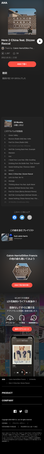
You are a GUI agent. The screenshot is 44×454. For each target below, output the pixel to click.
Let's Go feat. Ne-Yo (16, 177)
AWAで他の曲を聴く (21, 285)
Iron (10, 156)
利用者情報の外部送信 (9, 427)
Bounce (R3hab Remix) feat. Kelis (21, 188)
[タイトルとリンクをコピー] (29, 217)
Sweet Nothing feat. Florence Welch (22, 167)
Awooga (11, 181)
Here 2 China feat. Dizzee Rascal (19, 383)
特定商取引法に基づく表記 (29, 427)
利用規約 (5, 423)
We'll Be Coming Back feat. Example (22, 149)
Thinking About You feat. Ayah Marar (22, 184)
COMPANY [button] (7, 400)
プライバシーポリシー (18, 423)
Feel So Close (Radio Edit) (18, 142)
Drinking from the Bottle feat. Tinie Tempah (24, 163)
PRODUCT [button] (7, 392)
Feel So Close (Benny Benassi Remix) (22, 191)
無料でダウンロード (22, 329)
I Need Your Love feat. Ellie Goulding (22, 160)
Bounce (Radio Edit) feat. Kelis (20, 139)
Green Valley (13, 135)
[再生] (40, 41)
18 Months (18, 122)
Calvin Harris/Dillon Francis (24, 48)
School (11, 170)
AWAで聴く (22, 64)
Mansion (12, 153)
